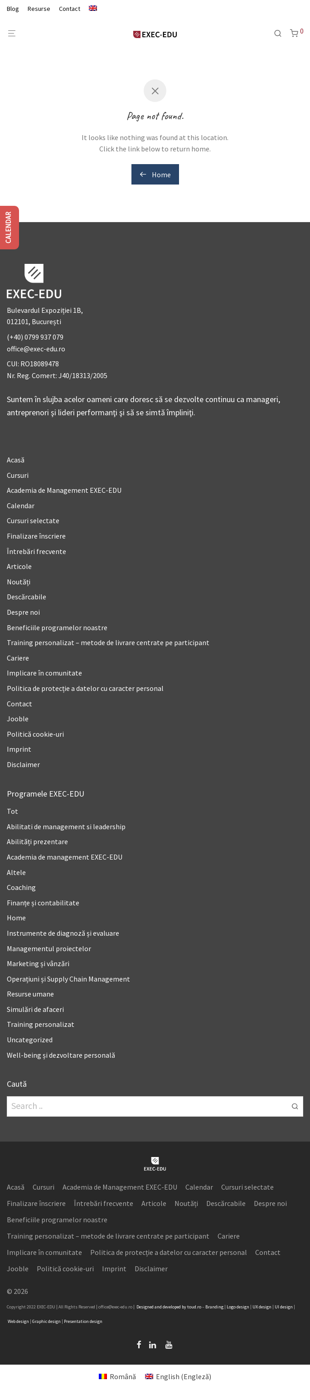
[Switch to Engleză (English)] (178, 1376)
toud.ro (194, 1307)
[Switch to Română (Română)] (117, 1376)
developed (172, 1307)
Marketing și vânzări (38, 963)
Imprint (19, 748)
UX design (261, 1307)
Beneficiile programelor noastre (57, 627)
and (158, 1307)
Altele (16, 872)
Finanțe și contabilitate (43, 902)
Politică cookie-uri (35, 734)
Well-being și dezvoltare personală (61, 1055)
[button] (295, 1106)
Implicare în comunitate (44, 672)
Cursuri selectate (33, 520)
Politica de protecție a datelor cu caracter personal (85, 688)
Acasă (15, 459)
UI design (284, 1307)
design (243, 1307)
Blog (13, 8)
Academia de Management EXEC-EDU (64, 490)
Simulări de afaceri (35, 1009)
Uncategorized (30, 1039)
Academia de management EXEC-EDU (64, 856)
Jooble (18, 718)
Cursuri (18, 475)
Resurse (39, 8)
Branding (214, 1307)
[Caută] (281, 33)
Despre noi (23, 612)
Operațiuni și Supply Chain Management (68, 978)
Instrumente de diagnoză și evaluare (63, 933)
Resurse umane (30, 993)
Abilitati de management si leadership (66, 826)
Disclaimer (23, 764)
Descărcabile (26, 596)
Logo (231, 1307)
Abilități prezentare (37, 841)
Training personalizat (40, 1024)
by (184, 1307)
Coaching (21, 887)
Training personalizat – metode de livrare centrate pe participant (108, 642)
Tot (12, 811)
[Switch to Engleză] (90, 8)
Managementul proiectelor (49, 948)
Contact (69, 8)
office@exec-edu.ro (36, 348)
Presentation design (83, 1321)
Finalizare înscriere (36, 535)
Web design (18, 1321)
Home (155, 174)
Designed (145, 1307)
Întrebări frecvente (36, 551)
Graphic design (46, 1321)
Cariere (18, 657)
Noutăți (18, 581)
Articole (19, 566)
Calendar (20, 505)
